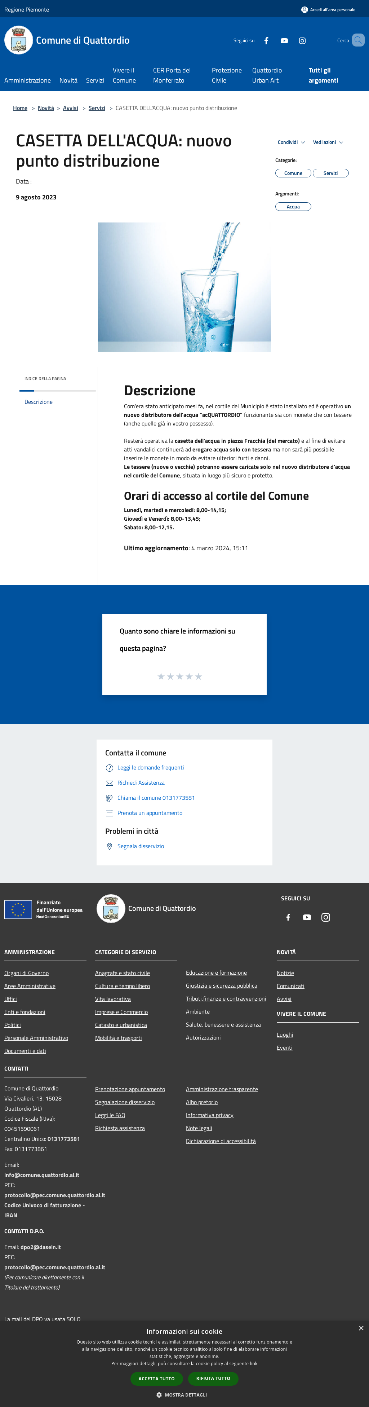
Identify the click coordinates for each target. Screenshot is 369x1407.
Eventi (285, 1047)
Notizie (285, 973)
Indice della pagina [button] (45, 378)
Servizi (97, 107)
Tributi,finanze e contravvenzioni (226, 998)
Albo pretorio (202, 1102)
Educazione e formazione (216, 972)
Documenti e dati (25, 1050)
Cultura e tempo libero (122, 986)
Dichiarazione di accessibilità (221, 1141)
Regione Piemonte (26, 9)
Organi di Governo (26, 973)
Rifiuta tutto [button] (213, 1378)
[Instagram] (292, 40)
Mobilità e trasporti (118, 1037)
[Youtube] (274, 40)
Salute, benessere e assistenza (223, 1024)
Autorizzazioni (203, 1037)
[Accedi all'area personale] (328, 9)
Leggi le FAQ (110, 1115)
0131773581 (64, 1138)
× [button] (361, 1328)
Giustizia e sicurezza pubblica (221, 985)
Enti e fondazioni (24, 1011)
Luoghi (285, 1034)
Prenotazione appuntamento (130, 1089)
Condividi (292, 142)
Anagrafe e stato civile (122, 973)
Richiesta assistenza (120, 1128)
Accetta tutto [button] (157, 1379)
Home (20, 107)
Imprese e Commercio (121, 1011)
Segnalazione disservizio (125, 1102)
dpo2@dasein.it (41, 1247)
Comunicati (290, 986)
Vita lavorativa (113, 998)
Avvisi (70, 107)
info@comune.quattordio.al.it (41, 1174)
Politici (12, 1024)
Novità (46, 107)
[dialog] (184, 1364)
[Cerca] (356, 40)
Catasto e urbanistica (121, 1024)
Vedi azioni (329, 142)
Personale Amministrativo (36, 1037)
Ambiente (198, 1011)
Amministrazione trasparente (222, 1089)
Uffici (10, 998)
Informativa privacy (210, 1115)
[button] (184, 1394)
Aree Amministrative (29, 986)
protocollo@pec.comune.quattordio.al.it (54, 1195)
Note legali (199, 1128)
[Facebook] (256, 40)
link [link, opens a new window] (254, 1363)
